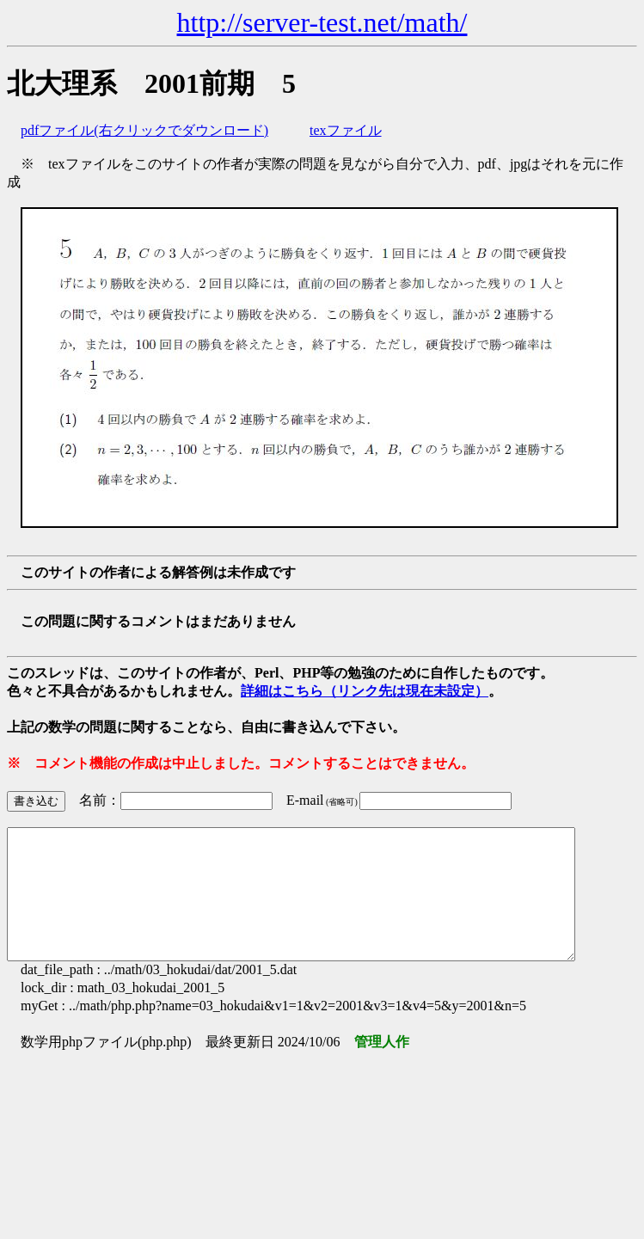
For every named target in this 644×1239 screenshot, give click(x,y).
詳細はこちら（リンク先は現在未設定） (364, 691)
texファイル (346, 130)
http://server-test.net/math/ (322, 22)
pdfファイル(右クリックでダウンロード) (144, 130)
